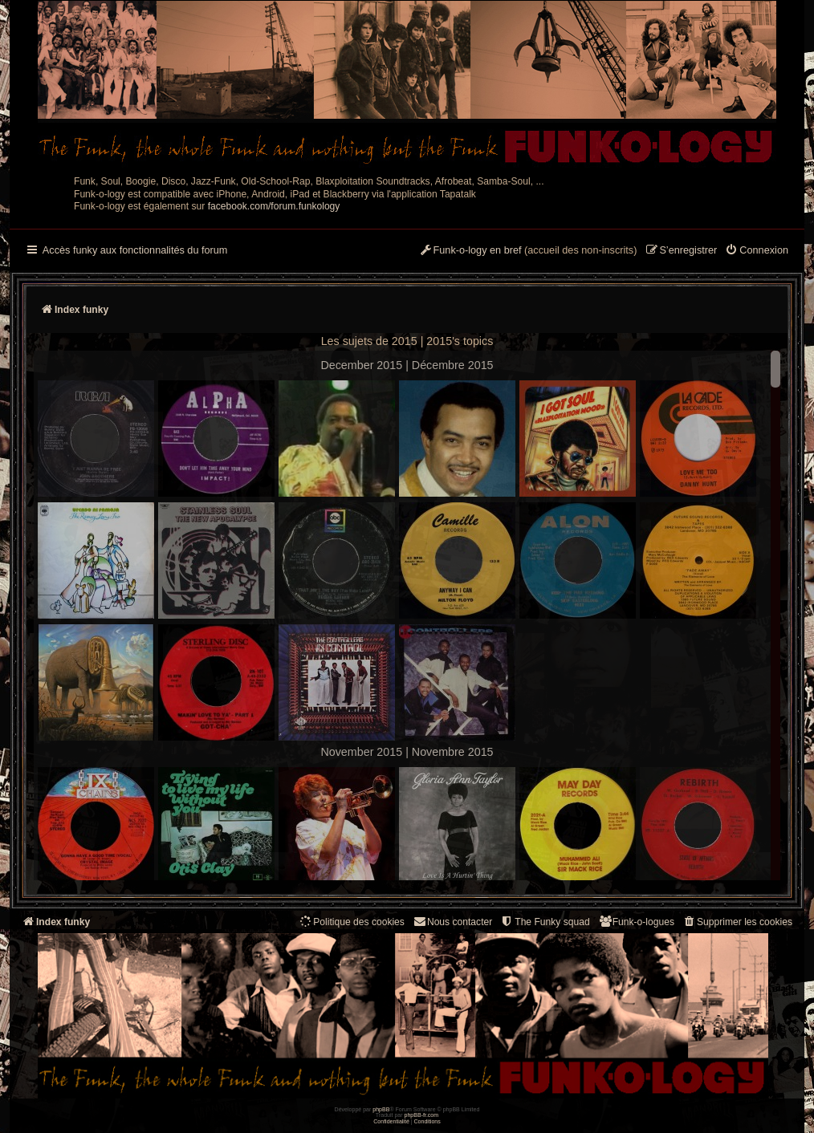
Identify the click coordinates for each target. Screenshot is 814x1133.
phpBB (380, 1109)
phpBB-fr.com (422, 1115)
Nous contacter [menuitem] (452, 922)
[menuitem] (756, 251)
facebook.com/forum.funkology (274, 206)
